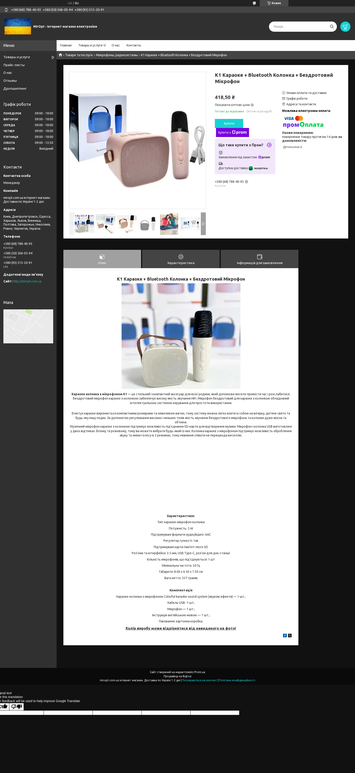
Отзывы (10, 80)
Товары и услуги (90, 45)
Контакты (134, 45)
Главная (66, 45)
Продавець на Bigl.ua (177, 676)
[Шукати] (332, 27)
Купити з (232, 132)
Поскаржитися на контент (199, 680)
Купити (229, 123)
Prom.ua (199, 672)
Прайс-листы (14, 65)
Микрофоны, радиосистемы (117, 55)
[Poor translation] (16, 707)
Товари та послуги (79, 55)
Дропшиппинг (15, 88)
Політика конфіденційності (237, 680)
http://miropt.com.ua (27, 281)
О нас (116, 45)
